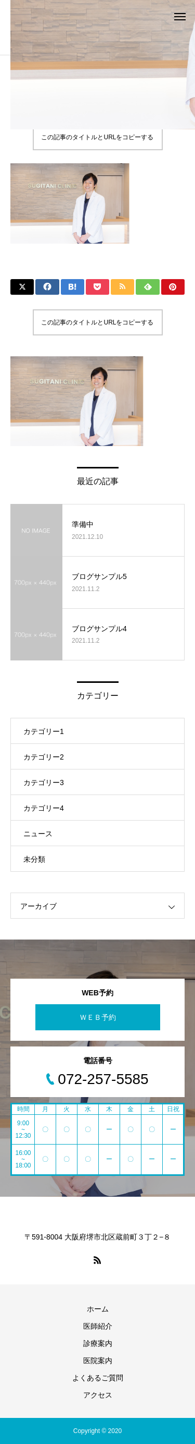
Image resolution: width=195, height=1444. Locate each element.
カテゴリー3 (43, 782)
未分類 (34, 859)
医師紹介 (97, 1326)
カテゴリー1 (43, 731)
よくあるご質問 (97, 1378)
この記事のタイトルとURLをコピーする (97, 137)
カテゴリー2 (43, 757)
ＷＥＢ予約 (98, 1017)
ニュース (38, 833)
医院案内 (97, 1360)
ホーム (98, 1309)
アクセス (97, 1395)
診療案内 (97, 1343)
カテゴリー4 (43, 808)
